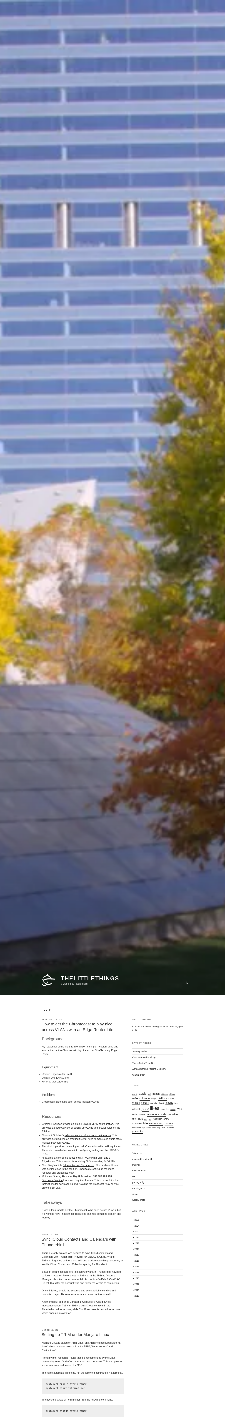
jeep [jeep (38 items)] (145, 1108)
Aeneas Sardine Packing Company (149, 1069)
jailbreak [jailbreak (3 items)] (136, 1109)
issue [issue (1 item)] (176, 1103)
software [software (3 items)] (169, 1123)
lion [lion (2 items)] (167, 1109)
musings (136, 1165)
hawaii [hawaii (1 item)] (161, 1103)
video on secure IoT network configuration (88, 1135)
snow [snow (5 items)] (166, 1118)
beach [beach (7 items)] (156, 1093)
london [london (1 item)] (172, 1109)
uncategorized (139, 1188)
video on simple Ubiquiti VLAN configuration (89, 1124)
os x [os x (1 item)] (145, 1119)
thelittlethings (90, 967)
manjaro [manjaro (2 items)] (142, 1114)
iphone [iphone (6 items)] (169, 1102)
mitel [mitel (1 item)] (169, 1114)
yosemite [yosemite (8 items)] (137, 1131)
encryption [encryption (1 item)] (154, 1103)
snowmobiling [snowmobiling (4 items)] (156, 1123)
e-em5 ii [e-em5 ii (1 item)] (171, 1099)
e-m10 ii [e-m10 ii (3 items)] (145, 1103)
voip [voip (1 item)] (158, 1128)
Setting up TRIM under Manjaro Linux (75, 1334)
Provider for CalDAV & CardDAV (92, 1256)
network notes (139, 1170)
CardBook (75, 1301)
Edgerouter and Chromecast (78, 1165)
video (135, 1194)
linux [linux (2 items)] (163, 1109)
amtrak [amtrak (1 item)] (135, 1094)
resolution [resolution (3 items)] (157, 1119)
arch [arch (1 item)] (149, 1094)
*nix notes (137, 1153)
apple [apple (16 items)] (142, 1093)
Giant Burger (138, 1075)
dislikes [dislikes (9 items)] (162, 1098)
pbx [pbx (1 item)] (150, 1119)
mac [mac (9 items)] (135, 1114)
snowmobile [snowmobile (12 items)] (140, 1123)
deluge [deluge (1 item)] (153, 1099)
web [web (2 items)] (163, 1128)
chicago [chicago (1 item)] (172, 1094)
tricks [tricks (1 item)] (154, 1128)
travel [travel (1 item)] (149, 1128)
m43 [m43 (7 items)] (179, 1108)
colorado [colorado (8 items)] (145, 1098)
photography (138, 1182)
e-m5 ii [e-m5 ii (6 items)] (136, 1102)
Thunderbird (65, 1256)
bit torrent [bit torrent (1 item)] (164, 1094)
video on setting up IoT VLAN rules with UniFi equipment (90, 1146)
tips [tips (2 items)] (143, 1128)
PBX (134, 1176)
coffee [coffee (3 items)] (135, 1098)
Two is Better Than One (143, 1063)
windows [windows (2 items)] (170, 1128)
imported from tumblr (142, 1159)
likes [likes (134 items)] (154, 1108)
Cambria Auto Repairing (144, 1057)
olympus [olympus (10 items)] (137, 1118)
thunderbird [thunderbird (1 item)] (136, 1128)
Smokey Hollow (139, 1051)
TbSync (46, 1260)
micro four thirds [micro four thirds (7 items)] (156, 1114)
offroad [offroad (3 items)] (175, 1114)
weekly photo (138, 1200)
